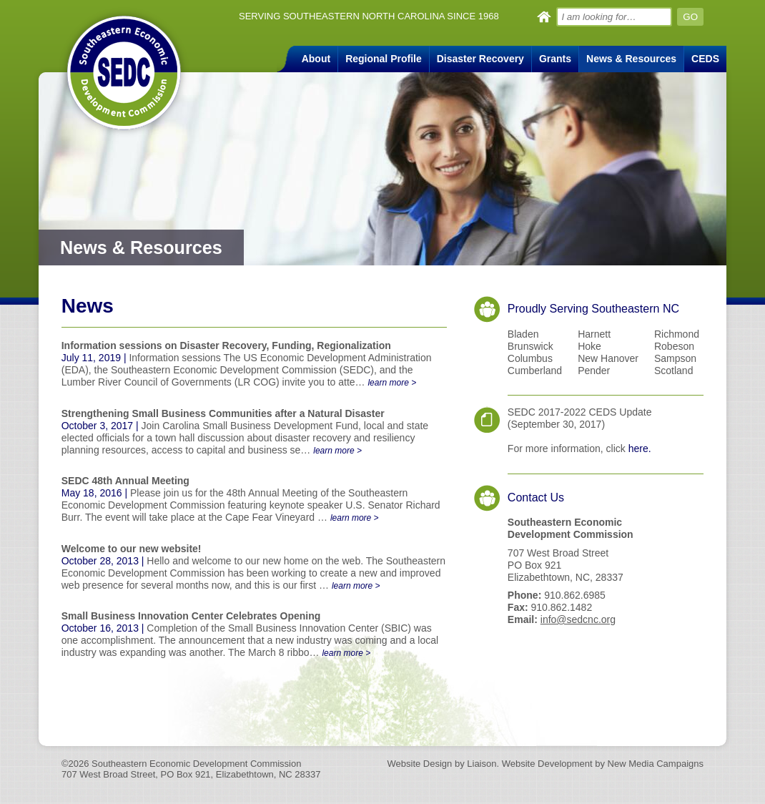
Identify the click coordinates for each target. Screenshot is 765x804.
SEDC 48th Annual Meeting (125, 480)
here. (639, 448)
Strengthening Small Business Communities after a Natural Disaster (223, 413)
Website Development (546, 763)
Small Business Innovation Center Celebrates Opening (191, 616)
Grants (555, 58)
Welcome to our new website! (131, 548)
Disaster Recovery (480, 58)
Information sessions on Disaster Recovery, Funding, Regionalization (226, 345)
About (316, 58)
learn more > (391, 383)
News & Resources (631, 58)
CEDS (705, 58)
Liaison (481, 763)
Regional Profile (383, 58)
